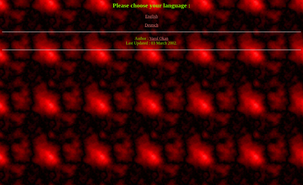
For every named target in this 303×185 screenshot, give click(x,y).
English (151, 16)
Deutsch (151, 25)
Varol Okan (159, 38)
